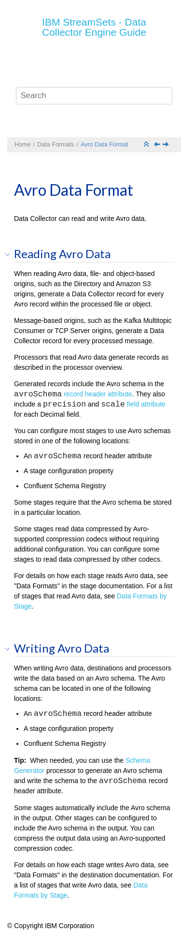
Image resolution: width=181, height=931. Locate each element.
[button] (10, 254)
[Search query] (94, 95)
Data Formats (55, 144)
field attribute (146, 404)
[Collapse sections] (147, 144)
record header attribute (98, 394)
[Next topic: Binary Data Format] (166, 145)
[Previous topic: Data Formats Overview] (157, 145)
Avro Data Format (104, 144)
